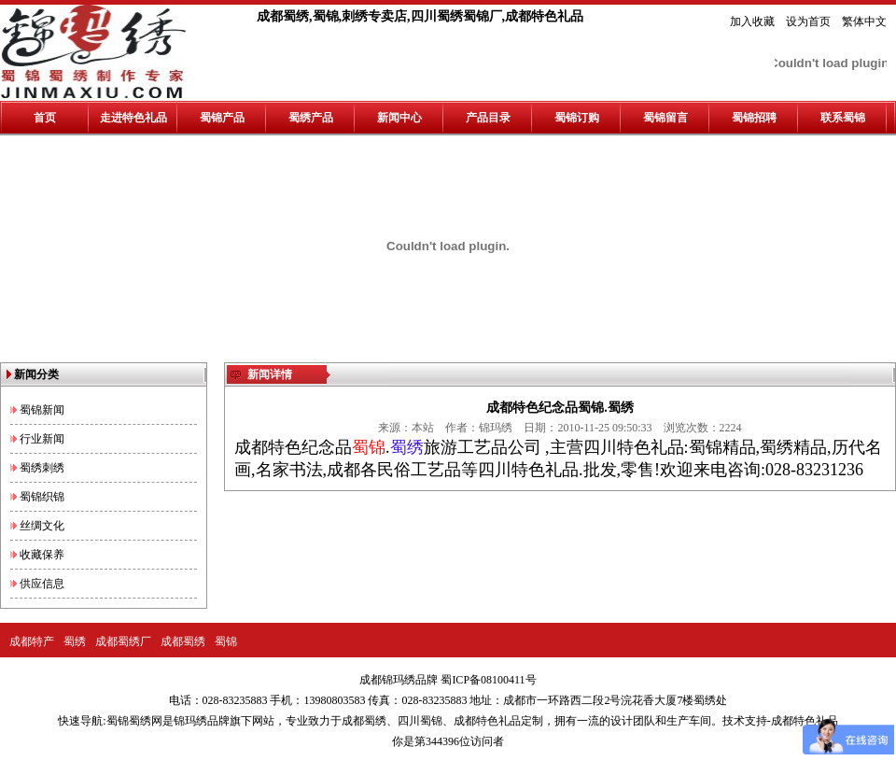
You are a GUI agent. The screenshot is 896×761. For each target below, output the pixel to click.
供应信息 (42, 583)
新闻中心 (399, 117)
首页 (45, 117)
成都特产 (31, 641)
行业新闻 (42, 438)
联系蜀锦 (842, 117)
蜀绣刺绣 (42, 467)
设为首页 (808, 21)
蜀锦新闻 (42, 409)
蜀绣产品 (310, 117)
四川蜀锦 (420, 720)
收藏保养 (42, 554)
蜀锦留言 (665, 117)
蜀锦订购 (576, 117)
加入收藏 (752, 21)
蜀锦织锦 (42, 496)
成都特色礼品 (487, 720)
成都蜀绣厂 (123, 641)
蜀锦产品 (222, 117)
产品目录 (488, 117)
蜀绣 (74, 641)
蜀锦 (226, 641)
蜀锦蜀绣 (128, 720)
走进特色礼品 (133, 117)
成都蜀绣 (183, 641)
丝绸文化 (42, 525)
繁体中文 (864, 21)
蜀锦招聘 (754, 117)
